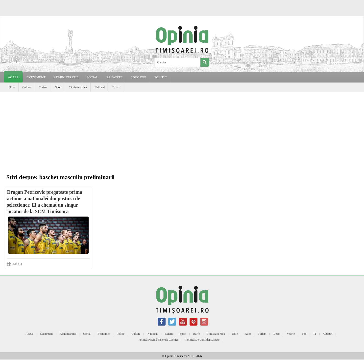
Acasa (13, 77)
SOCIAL (92, 77)
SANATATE (114, 77)
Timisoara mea (78, 87)
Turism (43, 87)
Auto (248, 333)
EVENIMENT (36, 77)
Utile (12, 87)
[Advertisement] (182, 129)
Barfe (196, 333)
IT (315, 333)
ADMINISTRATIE (65, 77)
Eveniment (46, 333)
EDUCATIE (138, 77)
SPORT (18, 264)
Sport (58, 87)
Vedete (291, 333)
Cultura (27, 87)
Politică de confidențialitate (202, 339)
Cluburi (328, 333)
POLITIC (160, 77)
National (100, 87)
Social (87, 333)
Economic (103, 333)
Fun (304, 333)
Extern (116, 87)
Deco (276, 333)
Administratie (68, 333)
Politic (120, 333)
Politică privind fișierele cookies (159, 339)
